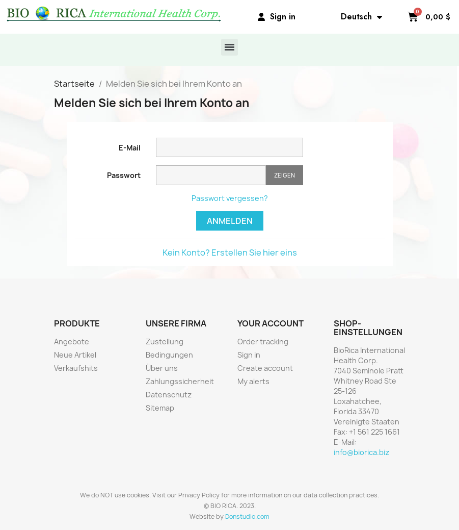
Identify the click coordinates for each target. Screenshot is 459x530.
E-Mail (130, 148)
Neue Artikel (75, 355)
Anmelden (230, 220)
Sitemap (160, 408)
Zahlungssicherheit (180, 381)
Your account (270, 323)
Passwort (124, 175)
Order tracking (262, 341)
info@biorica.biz (361, 452)
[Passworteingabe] (211, 175)
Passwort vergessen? (230, 198)
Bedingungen (169, 355)
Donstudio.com (247, 516)
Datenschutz (169, 394)
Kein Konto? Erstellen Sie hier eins (230, 252)
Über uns (162, 368)
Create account (265, 368)
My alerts (253, 381)
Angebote (71, 341)
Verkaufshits (76, 368)
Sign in (248, 355)
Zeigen (284, 175)
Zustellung (164, 341)
